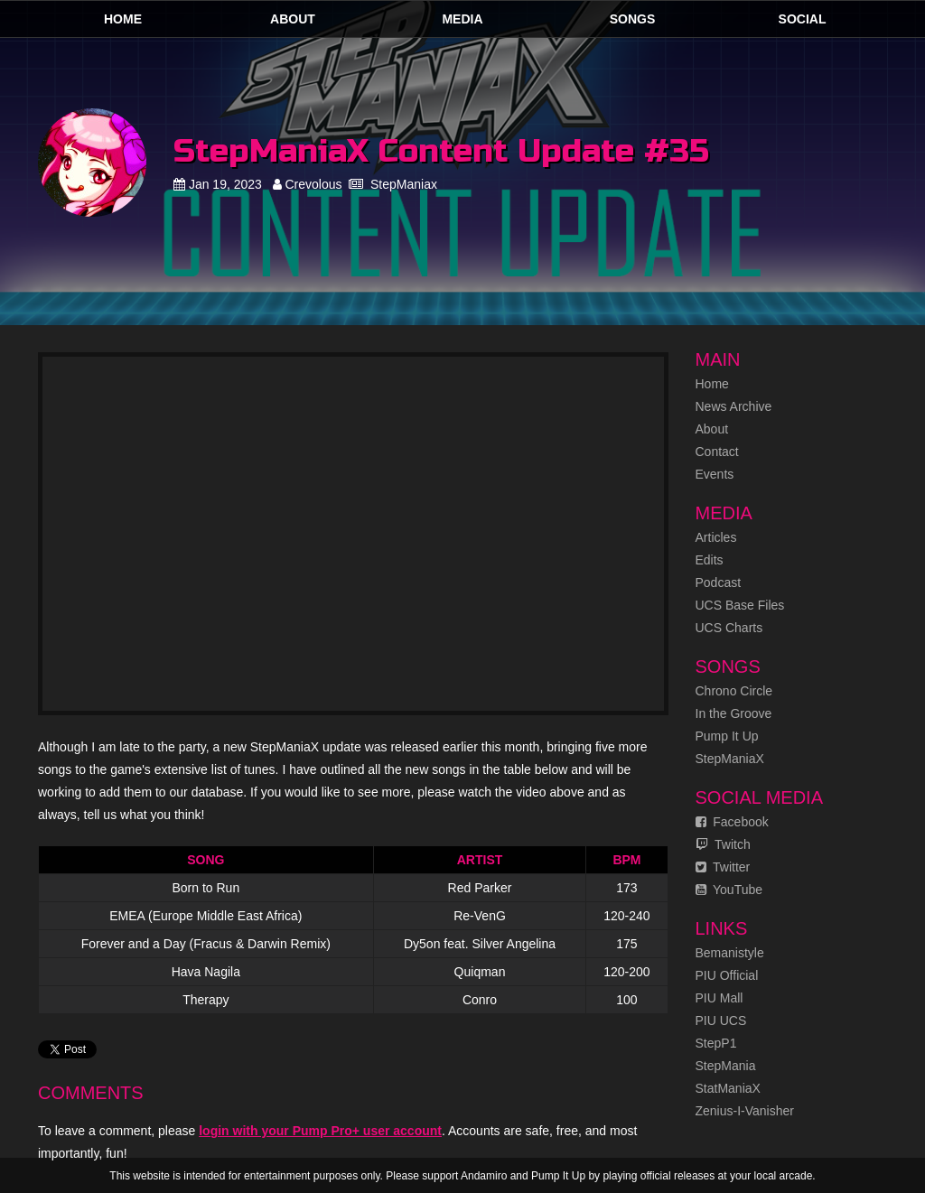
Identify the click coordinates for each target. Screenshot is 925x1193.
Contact (717, 451)
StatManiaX (728, 1088)
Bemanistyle (730, 953)
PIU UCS (721, 1020)
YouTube (729, 889)
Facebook (732, 822)
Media (462, 19)
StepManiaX (730, 758)
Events (715, 474)
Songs (633, 19)
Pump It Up (727, 736)
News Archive (734, 406)
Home (123, 19)
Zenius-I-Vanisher (745, 1111)
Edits (710, 560)
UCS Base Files (740, 605)
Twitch (723, 844)
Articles (716, 537)
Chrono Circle (734, 691)
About (292, 19)
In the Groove (734, 713)
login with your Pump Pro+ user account (320, 1130)
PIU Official (727, 975)
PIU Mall (719, 998)
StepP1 (716, 1043)
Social (803, 19)
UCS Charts (729, 627)
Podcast (719, 582)
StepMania (726, 1065)
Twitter (723, 867)
